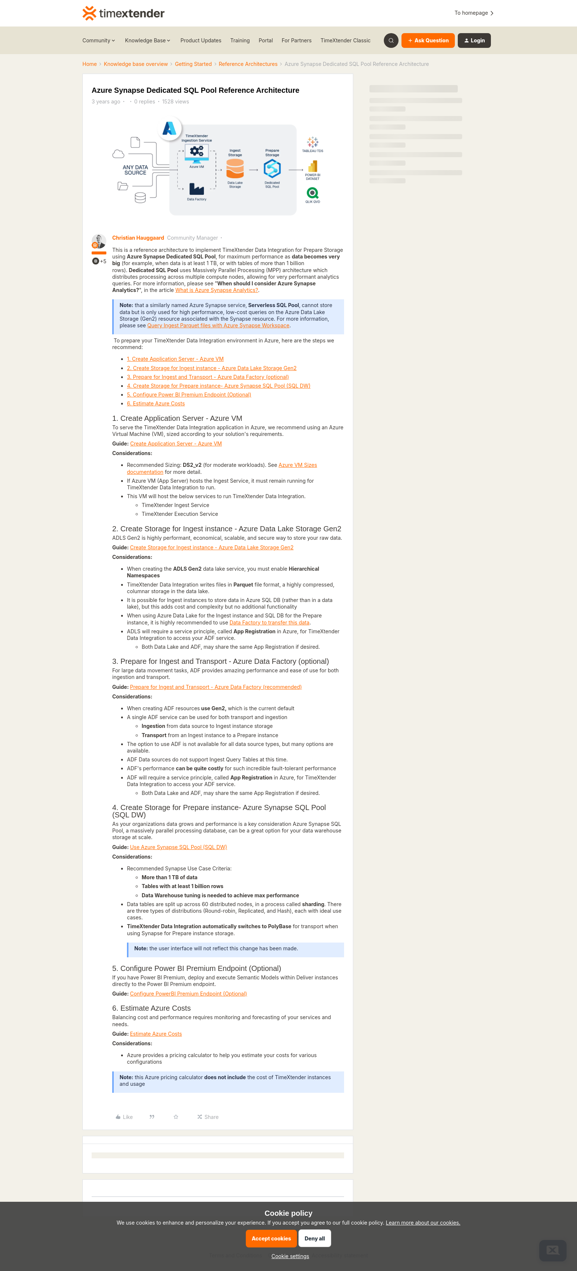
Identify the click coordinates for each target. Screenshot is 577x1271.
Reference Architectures (248, 64)
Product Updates (200, 40)
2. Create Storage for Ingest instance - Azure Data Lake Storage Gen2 (212, 368)
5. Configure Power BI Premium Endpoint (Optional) (189, 394)
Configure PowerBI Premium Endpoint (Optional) (188, 993)
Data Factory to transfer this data (269, 622)
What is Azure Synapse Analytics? (216, 290)
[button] (428, 40)
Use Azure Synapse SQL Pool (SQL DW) (178, 847)
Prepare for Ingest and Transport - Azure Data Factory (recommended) (216, 687)
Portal (266, 40)
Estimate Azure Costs (156, 1034)
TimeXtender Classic (346, 40)
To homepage (474, 13)
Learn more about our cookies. (423, 1222)
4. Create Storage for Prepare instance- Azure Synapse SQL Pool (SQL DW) (219, 386)
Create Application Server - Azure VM (176, 443)
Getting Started (193, 64)
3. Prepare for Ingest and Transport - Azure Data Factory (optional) (208, 377)
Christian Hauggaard (138, 238)
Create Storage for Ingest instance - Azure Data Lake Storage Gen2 (212, 547)
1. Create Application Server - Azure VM (175, 359)
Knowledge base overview (136, 64)
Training (240, 40)
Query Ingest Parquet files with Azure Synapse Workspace (218, 325)
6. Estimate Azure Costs (156, 403)
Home (89, 64)
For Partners (297, 40)
